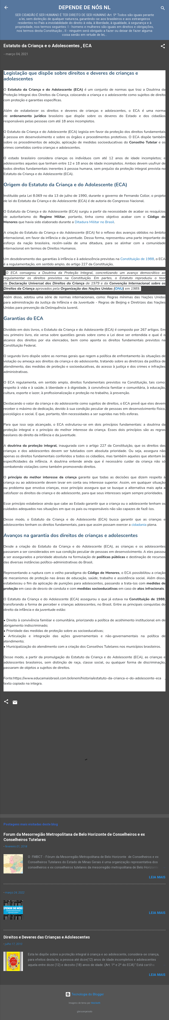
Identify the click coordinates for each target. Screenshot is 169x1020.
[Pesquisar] (162, 9)
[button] (162, 46)
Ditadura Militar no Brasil (94, 222)
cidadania (139, 524)
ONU (119, 288)
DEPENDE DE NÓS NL (85, 7)
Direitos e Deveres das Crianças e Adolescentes (47, 937)
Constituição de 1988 (137, 259)
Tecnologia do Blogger (84, 994)
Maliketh (95, 1003)
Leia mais (157, 877)
